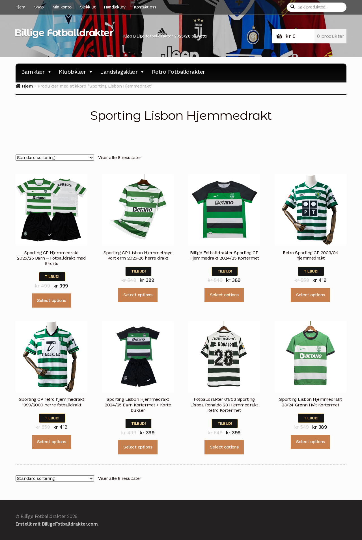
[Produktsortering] (55, 157)
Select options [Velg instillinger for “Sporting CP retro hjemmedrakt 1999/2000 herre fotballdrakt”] (51, 441)
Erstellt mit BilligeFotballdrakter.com (57, 524)
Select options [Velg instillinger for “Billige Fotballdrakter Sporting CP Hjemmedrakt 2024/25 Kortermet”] (224, 294)
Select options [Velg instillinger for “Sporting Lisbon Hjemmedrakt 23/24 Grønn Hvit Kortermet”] (310, 441)
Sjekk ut (87, 7)
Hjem (20, 7)
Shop (39, 7)
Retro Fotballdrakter (178, 71)
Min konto (62, 7)
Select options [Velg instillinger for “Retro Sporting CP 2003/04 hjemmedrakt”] (310, 294)
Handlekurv (114, 7)
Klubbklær (76, 71)
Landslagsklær (122, 71)
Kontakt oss (145, 7)
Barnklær (36, 71)
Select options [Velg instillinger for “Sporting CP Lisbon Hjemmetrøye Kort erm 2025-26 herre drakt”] (137, 294)
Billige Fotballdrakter (63, 33)
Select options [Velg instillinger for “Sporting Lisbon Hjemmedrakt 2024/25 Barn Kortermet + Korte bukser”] (137, 447)
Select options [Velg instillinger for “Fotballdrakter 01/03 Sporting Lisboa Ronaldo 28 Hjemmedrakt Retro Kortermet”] (224, 447)
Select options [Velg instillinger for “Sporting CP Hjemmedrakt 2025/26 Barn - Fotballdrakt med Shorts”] (51, 300)
